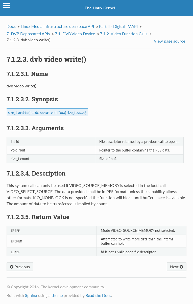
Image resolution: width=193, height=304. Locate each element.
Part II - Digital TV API (118, 26)
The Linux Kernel (100, 7)
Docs (11, 26)
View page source (169, 41)
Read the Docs (98, 295)
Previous (20, 266)
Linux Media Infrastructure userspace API (57, 26)
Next (176, 266)
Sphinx (31, 295)
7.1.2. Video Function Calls (123, 33)
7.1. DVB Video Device (75, 33)
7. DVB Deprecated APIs (28, 33)
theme (57, 295)
